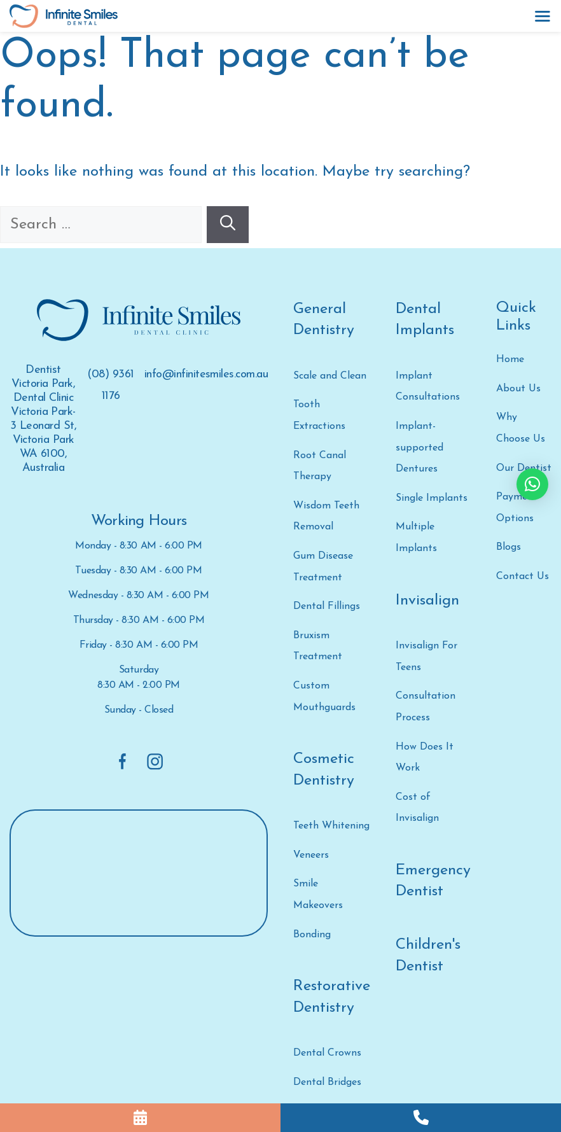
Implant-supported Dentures (419, 447)
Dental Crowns (327, 1053)
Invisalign (427, 600)
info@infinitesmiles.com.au (206, 374)
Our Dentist (523, 468)
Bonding (312, 935)
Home (510, 359)
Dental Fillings (326, 606)
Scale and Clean (329, 376)
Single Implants (432, 498)
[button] (532, 484)
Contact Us (522, 576)
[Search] (228, 224)
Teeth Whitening (331, 826)
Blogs (508, 547)
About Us (518, 389)
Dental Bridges (327, 1082)
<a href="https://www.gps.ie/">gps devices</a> (139, 874)
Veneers (311, 855)
